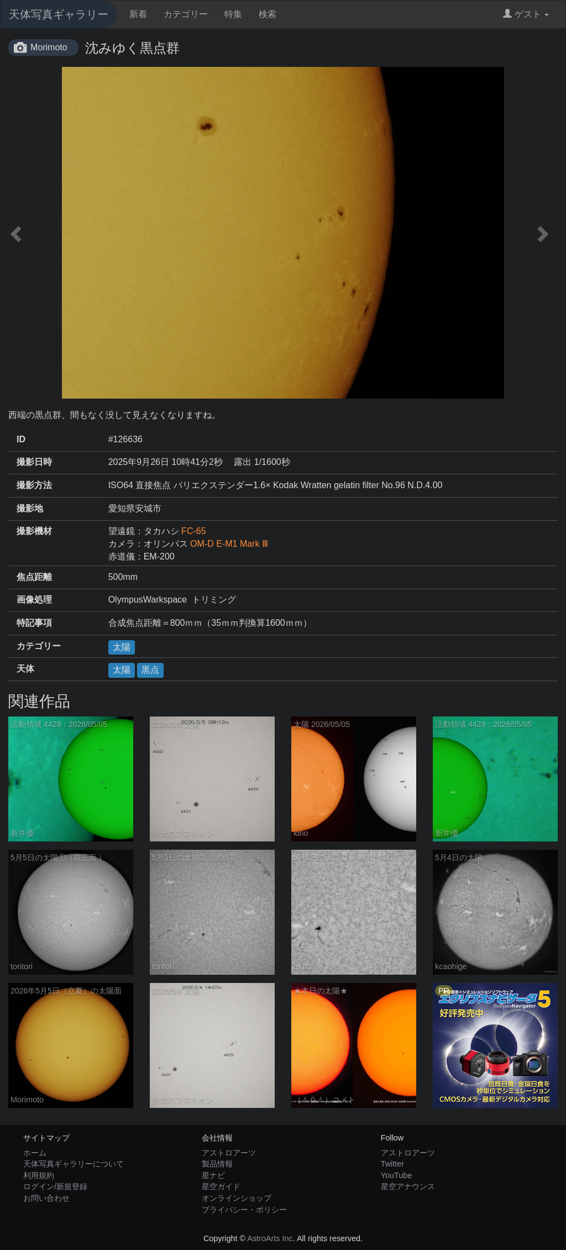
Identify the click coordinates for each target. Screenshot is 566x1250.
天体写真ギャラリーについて (73, 1163)
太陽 (121, 647)
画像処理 (34, 599)
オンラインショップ (236, 1198)
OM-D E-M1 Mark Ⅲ (229, 543)
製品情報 (217, 1163)
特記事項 (34, 622)
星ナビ (213, 1175)
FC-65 (193, 531)
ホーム (34, 1152)
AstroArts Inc (269, 1238)
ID (21, 439)
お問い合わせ (46, 1198)
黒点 (150, 669)
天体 (25, 668)
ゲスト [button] (526, 14)
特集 (233, 14)
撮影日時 (34, 462)
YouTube (396, 1175)
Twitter (392, 1163)
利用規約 (38, 1175)
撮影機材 (34, 531)
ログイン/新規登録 (55, 1186)
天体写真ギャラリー (58, 14)
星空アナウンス (408, 1186)
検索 (267, 14)
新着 (138, 14)
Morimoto (48, 47)
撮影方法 (34, 485)
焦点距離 (34, 577)
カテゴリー (186, 14)
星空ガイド (221, 1186)
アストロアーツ (229, 1152)
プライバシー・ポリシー (244, 1209)
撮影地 (30, 508)
